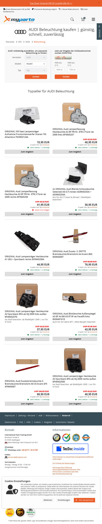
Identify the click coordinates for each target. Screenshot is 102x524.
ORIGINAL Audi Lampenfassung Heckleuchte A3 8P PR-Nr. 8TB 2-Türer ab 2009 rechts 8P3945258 (25, 194)
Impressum (10, 415)
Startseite (10, 42)
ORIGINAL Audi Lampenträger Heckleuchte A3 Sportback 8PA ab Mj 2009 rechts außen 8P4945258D (74, 379)
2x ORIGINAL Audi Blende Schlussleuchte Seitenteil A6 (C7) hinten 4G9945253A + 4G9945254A (73, 192)
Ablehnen (48, 500)
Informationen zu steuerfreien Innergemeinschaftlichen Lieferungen (73, 458)
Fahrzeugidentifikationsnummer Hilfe (66, 469)
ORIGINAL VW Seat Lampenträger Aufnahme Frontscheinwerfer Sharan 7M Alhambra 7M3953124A (25, 134)
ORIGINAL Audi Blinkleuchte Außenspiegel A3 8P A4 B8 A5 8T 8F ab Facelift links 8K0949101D (74, 316)
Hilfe (28, 422)
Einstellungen (64, 500)
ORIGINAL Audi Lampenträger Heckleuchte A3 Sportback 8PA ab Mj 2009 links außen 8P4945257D (26, 314)
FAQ (21, 422)
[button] (100, 2)
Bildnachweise (52, 415)
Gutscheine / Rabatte (65, 422)
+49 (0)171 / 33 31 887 (29, 450)
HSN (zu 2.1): (58, 64)
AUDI (28, 42)
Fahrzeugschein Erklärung (62, 467)
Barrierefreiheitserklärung (62, 474)
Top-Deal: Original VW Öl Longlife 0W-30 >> (51, 3)
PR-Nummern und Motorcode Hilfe (65, 472)
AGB (40, 415)
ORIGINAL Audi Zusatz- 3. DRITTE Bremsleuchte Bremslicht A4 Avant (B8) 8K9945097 (72, 254)
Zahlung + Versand (26, 415)
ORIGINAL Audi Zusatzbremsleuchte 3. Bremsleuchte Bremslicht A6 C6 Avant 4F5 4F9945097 (26, 384)
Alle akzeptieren (84, 500)
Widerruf (66, 415)
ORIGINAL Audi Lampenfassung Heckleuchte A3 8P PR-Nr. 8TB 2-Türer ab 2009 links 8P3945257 (73, 132)
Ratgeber (48, 422)
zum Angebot (27, 151)
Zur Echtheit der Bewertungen (64, 463)
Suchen (36, 76)
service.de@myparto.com (17, 457)
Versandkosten (45, 145)
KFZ (20, 42)
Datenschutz (10, 422)
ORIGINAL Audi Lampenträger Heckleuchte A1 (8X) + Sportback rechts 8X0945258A (26, 258)
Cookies (37, 422)
